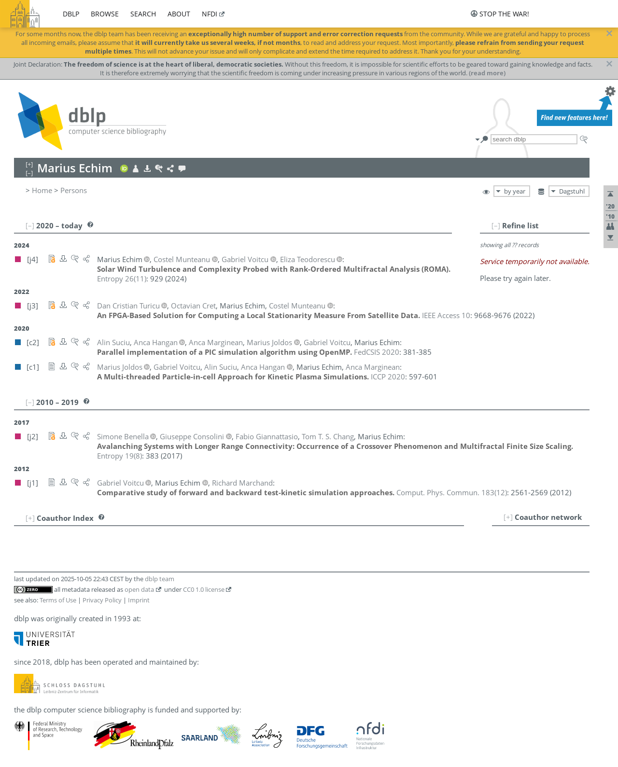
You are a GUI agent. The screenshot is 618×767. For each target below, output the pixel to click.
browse (105, 13)
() (121, 278)
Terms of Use (58, 600)
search (143, 13)
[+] (508, 517)
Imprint (139, 600)
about (179, 13)
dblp (71, 13)
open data (139, 589)
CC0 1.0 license (204, 589)
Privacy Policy (102, 600)
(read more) (487, 73)
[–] (496, 225)
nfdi (209, 13)
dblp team (159, 578)
